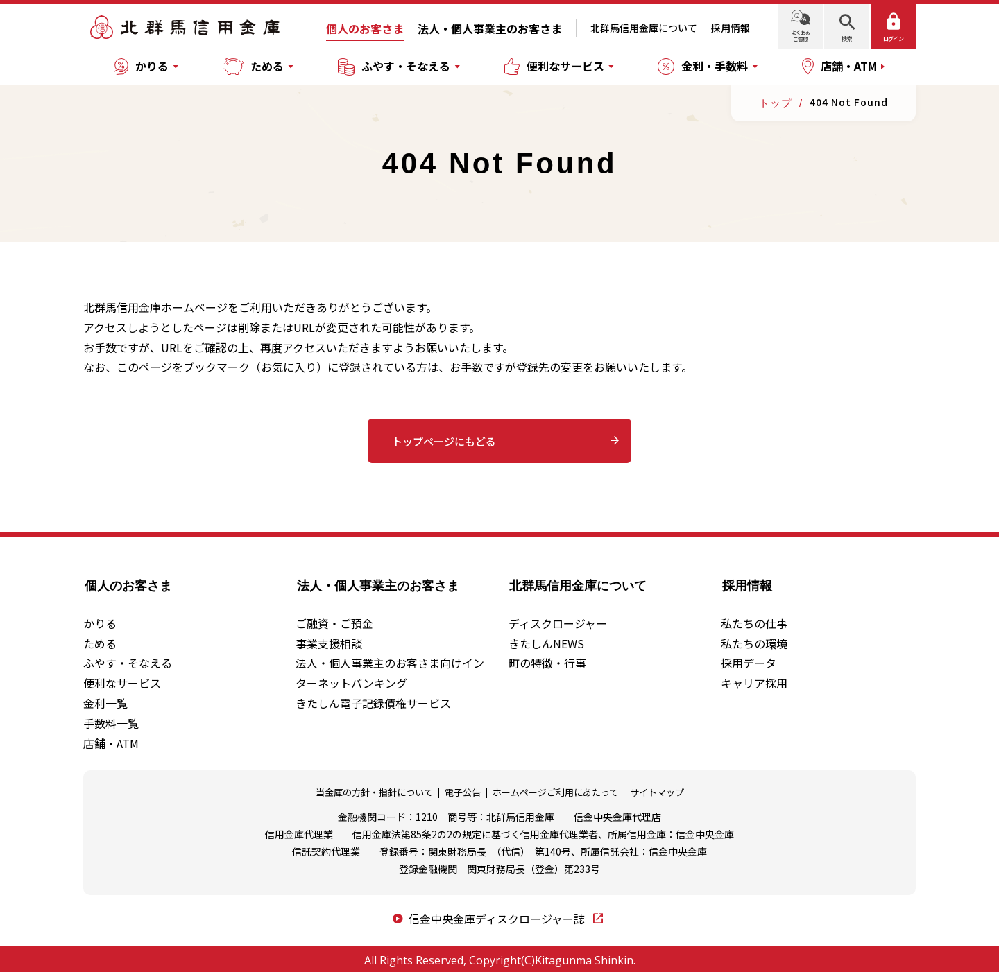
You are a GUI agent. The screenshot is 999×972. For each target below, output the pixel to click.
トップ (775, 103)
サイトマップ (657, 790)
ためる (100, 640)
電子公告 (463, 790)
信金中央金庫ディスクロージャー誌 (498, 915)
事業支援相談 (329, 640)
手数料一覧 (111, 719)
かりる (100, 619)
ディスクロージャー (558, 619)
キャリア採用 (754, 680)
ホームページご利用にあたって (555, 790)
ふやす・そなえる (127, 660)
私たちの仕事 (754, 619)
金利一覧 (105, 700)
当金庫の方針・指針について (374, 790)
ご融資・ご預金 (334, 619)
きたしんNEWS (546, 640)
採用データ (748, 660)
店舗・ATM (111, 739)
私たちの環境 (754, 640)
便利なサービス (122, 680)
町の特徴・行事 (547, 660)
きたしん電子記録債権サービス (373, 700)
